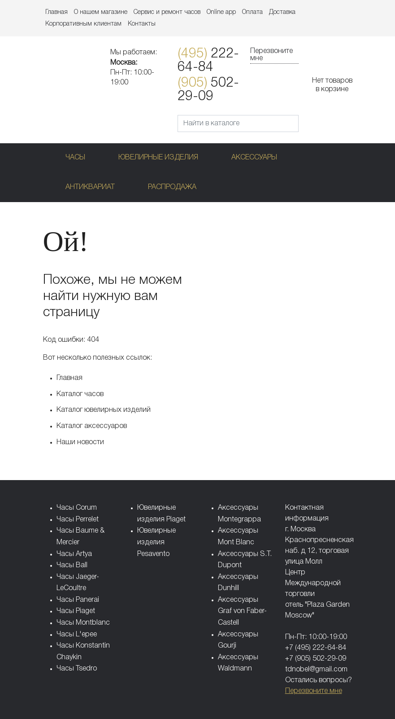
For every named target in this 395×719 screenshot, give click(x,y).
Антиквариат (90, 187)
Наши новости (80, 442)
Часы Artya (74, 554)
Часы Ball (71, 565)
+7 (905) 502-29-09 (315, 659)
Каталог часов (80, 394)
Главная (56, 12)
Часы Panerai (77, 600)
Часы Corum (76, 508)
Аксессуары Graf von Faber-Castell (242, 611)
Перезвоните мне (271, 55)
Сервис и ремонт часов (167, 12)
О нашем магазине (100, 12)
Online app (221, 12)
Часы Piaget (75, 611)
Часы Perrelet (77, 519)
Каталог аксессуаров (91, 426)
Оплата (252, 12)
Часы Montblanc (83, 623)
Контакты (142, 24)
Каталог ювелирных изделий (103, 410)
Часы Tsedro (76, 669)
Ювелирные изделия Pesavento (156, 542)
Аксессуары (254, 157)
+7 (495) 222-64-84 (315, 648)
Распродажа (172, 187)
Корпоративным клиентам (83, 24)
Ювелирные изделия (158, 157)
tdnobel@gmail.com (316, 669)
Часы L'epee (76, 634)
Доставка (282, 12)
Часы (75, 157)
